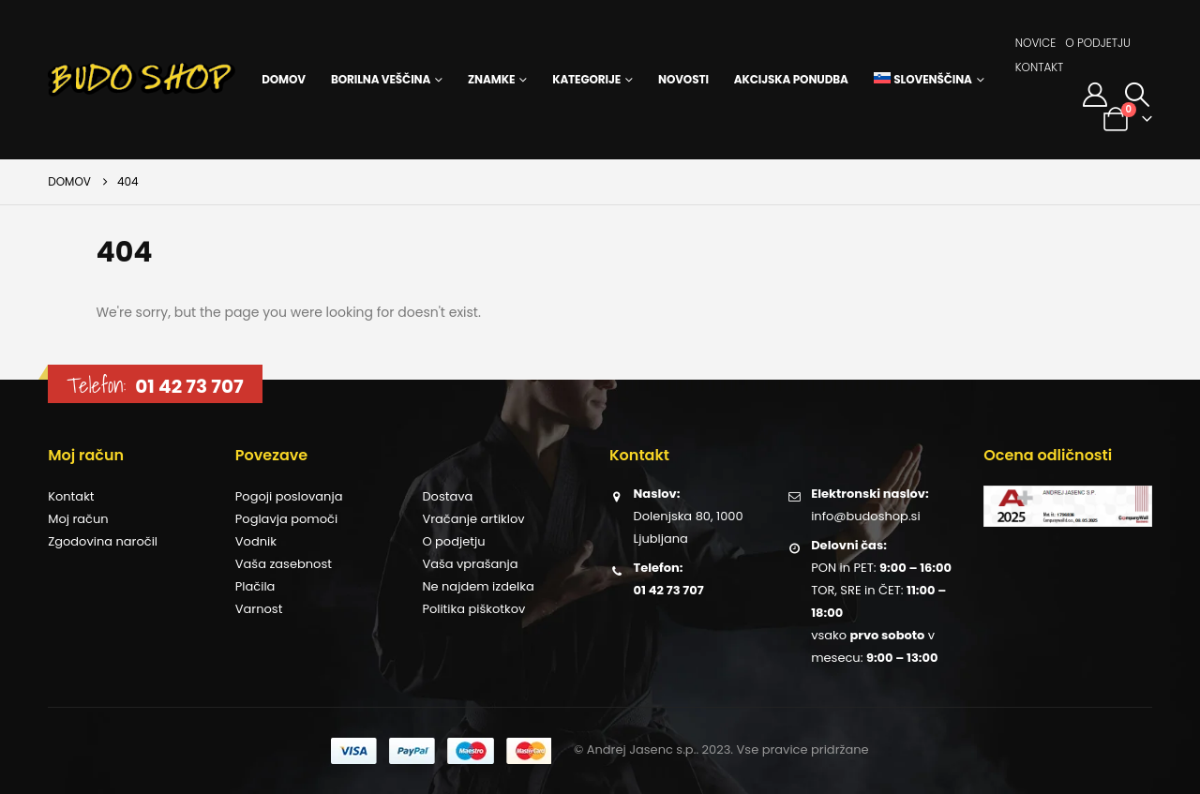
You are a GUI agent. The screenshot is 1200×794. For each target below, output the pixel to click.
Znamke (491, 79)
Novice (1036, 43)
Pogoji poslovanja (289, 496)
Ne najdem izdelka (477, 586)
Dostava (447, 496)
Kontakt (1039, 67)
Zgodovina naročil (103, 541)
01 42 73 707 (189, 386)
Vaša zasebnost (283, 564)
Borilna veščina (380, 79)
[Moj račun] (1094, 94)
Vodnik (256, 541)
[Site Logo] (141, 80)
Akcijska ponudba (791, 79)
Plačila (255, 586)
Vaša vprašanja (470, 564)
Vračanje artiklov (473, 519)
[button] (1137, 94)
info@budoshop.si (865, 516)
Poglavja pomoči (286, 519)
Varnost (259, 609)
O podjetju (1098, 43)
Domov (284, 79)
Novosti (683, 79)
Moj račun (78, 519)
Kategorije (586, 79)
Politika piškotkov (473, 609)
